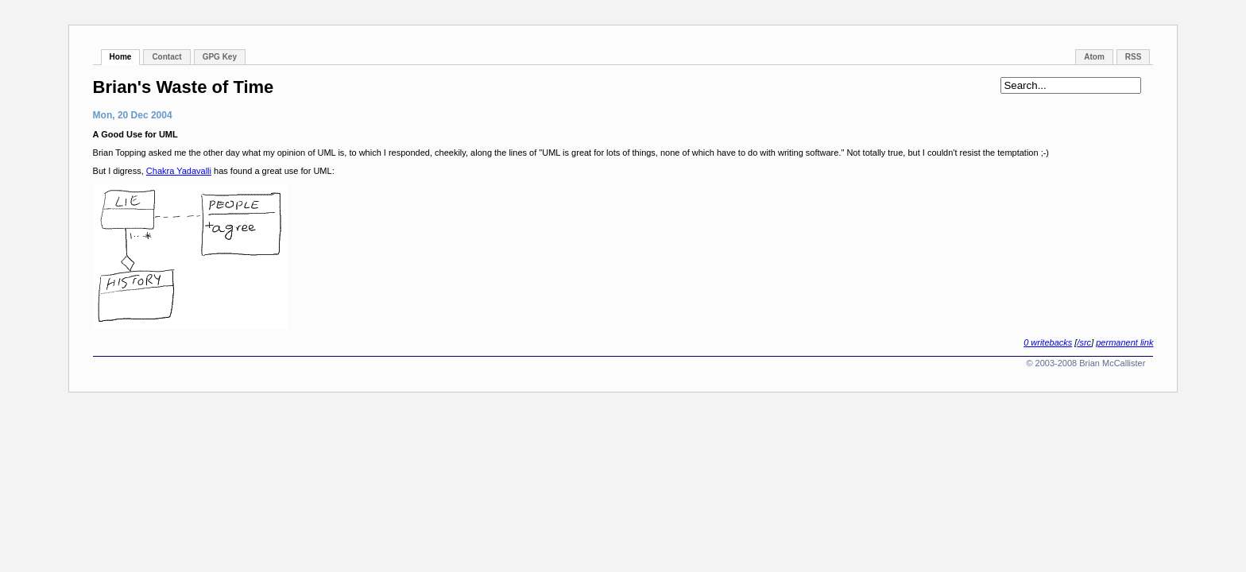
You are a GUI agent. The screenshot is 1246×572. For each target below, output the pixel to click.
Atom (1094, 56)
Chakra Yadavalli (178, 171)
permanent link (1124, 342)
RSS (1133, 56)
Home (121, 56)
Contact (166, 56)
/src (1084, 342)
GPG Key (220, 56)
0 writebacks (1047, 342)
